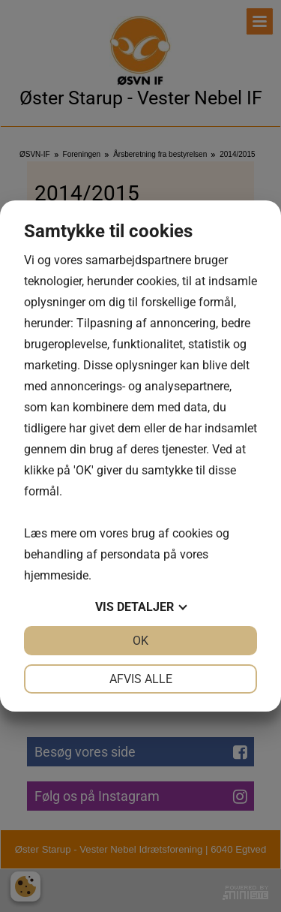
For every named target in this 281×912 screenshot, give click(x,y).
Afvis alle (140, 679)
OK (140, 641)
